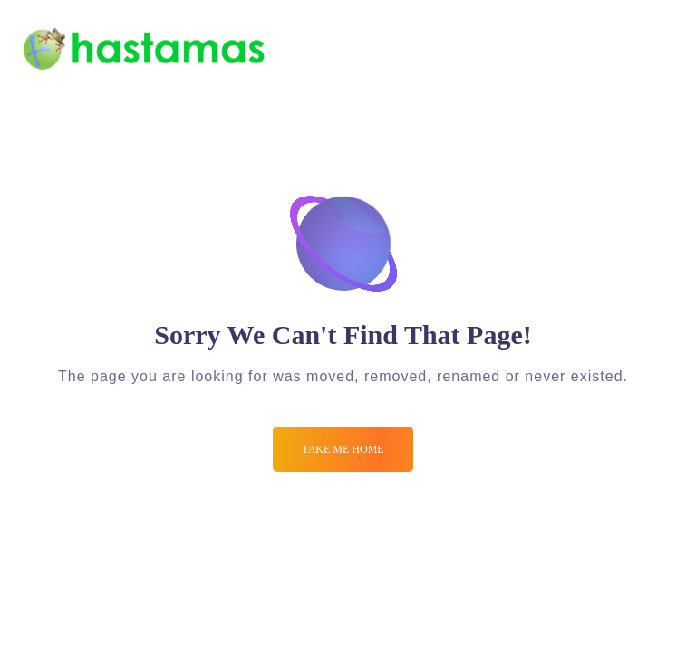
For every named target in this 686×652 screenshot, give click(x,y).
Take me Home (342, 449)
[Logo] (143, 49)
